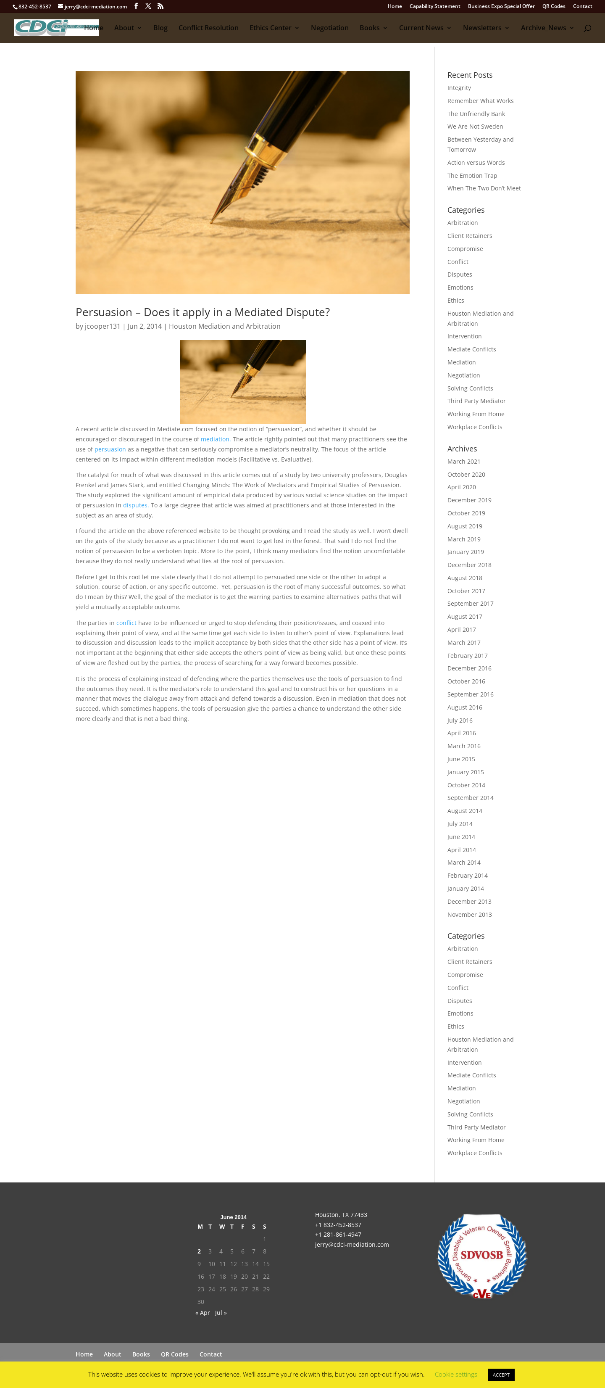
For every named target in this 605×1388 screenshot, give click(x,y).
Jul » (221, 1313)
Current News (421, 28)
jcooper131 (103, 326)
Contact (582, 7)
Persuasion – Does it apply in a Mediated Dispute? (203, 311)
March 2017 (464, 643)
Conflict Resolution (209, 28)
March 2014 (464, 862)
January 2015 (465, 772)
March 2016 (464, 746)
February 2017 (467, 656)
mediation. (216, 439)
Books (370, 28)
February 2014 (467, 875)
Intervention (464, 336)
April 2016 (461, 733)
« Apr (202, 1313)
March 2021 (464, 461)
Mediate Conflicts (471, 349)
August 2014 (464, 811)
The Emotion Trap (472, 175)
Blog (160, 28)
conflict (127, 623)
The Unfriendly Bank (476, 114)
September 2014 (470, 798)
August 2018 (464, 578)
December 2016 (469, 668)
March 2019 (464, 539)
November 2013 (469, 914)
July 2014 (460, 824)
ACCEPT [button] (501, 1375)
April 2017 (461, 629)
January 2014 (465, 888)
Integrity (459, 88)
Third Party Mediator (476, 401)
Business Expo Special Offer (501, 7)
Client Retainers (469, 236)
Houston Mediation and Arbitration (225, 326)
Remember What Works (480, 101)
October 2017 (466, 591)
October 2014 (466, 785)
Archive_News (543, 28)
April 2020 (461, 487)
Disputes (459, 274)
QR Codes (554, 7)
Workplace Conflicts (474, 427)
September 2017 (470, 603)
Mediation (461, 362)
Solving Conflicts (470, 388)
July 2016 (460, 720)
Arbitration (462, 223)
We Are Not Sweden (475, 126)
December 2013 (469, 901)
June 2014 (461, 837)
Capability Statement (435, 7)
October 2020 (466, 474)
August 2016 (464, 707)
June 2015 (461, 759)
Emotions (460, 287)
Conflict (457, 262)
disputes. (136, 505)
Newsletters (482, 28)
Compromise (465, 249)
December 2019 (469, 500)
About (124, 28)
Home (395, 7)
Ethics (455, 300)
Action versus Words (476, 162)
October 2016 (466, 681)
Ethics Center (271, 28)
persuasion (110, 449)
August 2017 (464, 616)
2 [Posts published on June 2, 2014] (199, 1251)
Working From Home (476, 414)
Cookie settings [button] (456, 1374)
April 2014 (461, 850)
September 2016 (470, 694)
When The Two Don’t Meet (484, 188)
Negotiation (330, 28)
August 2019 (464, 526)
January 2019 (465, 552)
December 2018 (469, 565)
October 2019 (466, 513)
